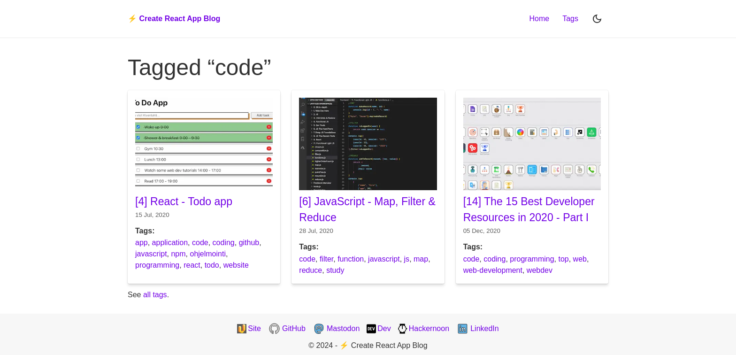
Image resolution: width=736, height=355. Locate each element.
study (335, 270)
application (170, 243)
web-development (492, 270)
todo (212, 265)
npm (178, 254)
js (407, 259)
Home (539, 19)
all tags (155, 295)
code (200, 243)
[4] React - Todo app (183, 201)
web (580, 259)
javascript (151, 254)
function (350, 259)
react (192, 265)
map (421, 259)
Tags (570, 19)
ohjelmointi (207, 254)
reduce (310, 270)
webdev (539, 270)
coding (224, 243)
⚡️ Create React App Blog (174, 19)
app (141, 243)
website (236, 265)
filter (326, 259)
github (249, 243)
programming (157, 265)
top (563, 259)
